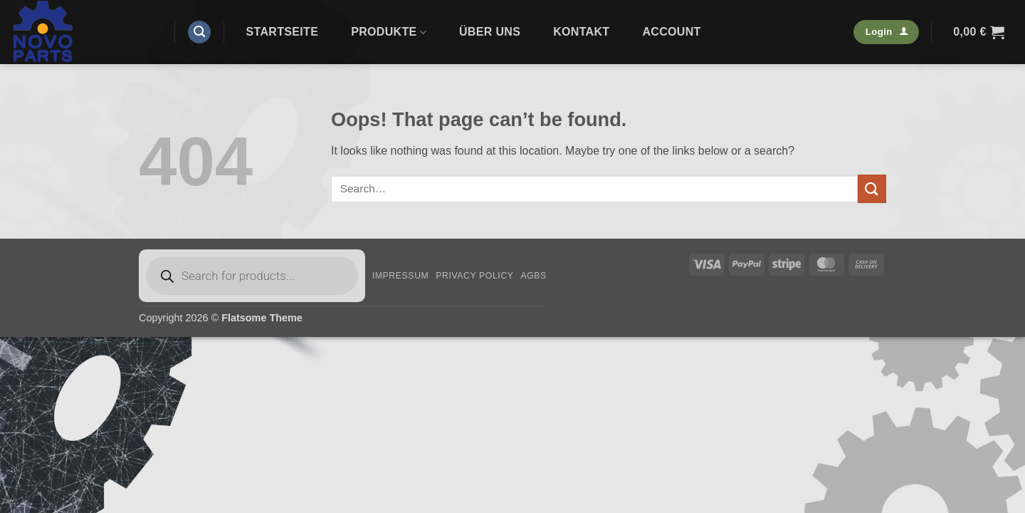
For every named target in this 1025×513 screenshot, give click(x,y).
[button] (199, 32)
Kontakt (581, 32)
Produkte (388, 32)
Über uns (489, 32)
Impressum (400, 276)
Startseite (282, 32)
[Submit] (872, 188)
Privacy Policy (474, 276)
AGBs (533, 276)
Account (671, 32)
